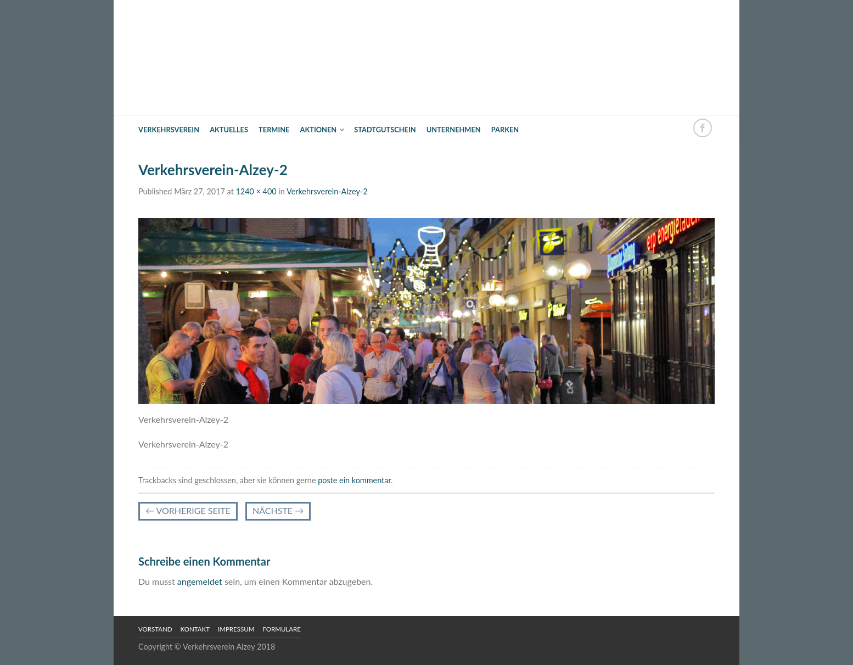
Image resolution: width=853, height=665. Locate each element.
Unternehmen (453, 129)
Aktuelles (229, 129)
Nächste (278, 510)
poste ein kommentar (354, 480)
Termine (274, 129)
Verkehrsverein (168, 129)
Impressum (236, 629)
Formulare (281, 629)
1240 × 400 (255, 191)
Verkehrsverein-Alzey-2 (327, 191)
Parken (505, 129)
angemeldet (199, 581)
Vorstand (155, 629)
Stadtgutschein (385, 129)
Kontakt (195, 629)
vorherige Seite (188, 510)
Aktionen (318, 129)
